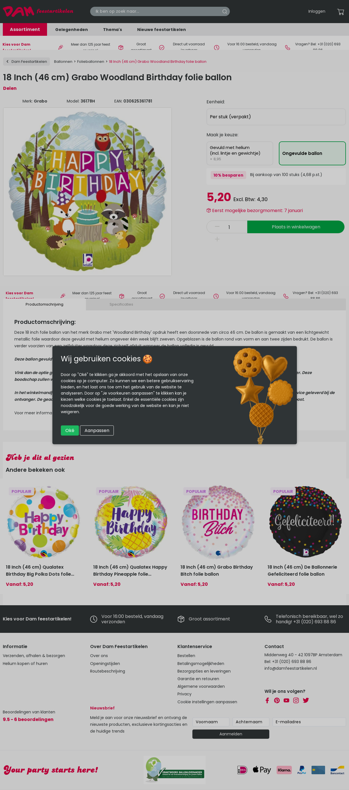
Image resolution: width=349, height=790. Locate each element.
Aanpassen (97, 430)
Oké (69, 430)
